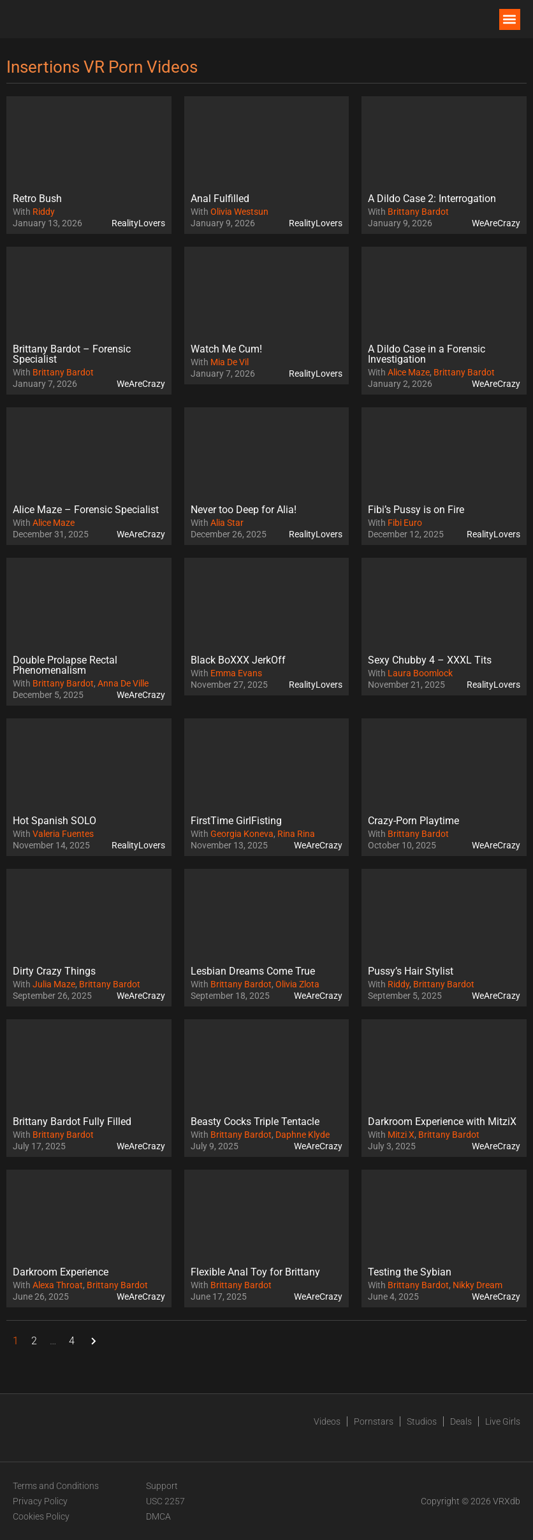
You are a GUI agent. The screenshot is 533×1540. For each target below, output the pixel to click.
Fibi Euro (405, 523)
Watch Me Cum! (226, 349)
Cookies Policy (41, 1516)
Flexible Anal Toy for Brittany (255, 1272)
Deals (461, 1421)
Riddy (44, 212)
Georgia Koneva (242, 834)
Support (162, 1486)
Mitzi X (401, 1135)
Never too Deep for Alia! (243, 510)
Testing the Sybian (409, 1272)
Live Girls (502, 1421)
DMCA (158, 1516)
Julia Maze (54, 984)
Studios (422, 1421)
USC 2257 (165, 1501)
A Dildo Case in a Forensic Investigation (426, 354)
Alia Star (227, 523)
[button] (509, 19)
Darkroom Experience (60, 1272)
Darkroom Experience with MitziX (442, 1121)
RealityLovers (138, 223)
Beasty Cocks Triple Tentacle (255, 1121)
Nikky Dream (477, 1285)
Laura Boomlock (420, 673)
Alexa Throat (58, 1285)
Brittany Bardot (418, 212)
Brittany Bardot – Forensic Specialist (72, 354)
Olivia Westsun (239, 212)
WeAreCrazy (496, 223)
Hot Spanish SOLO (54, 821)
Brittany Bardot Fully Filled (72, 1121)
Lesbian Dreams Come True (253, 971)
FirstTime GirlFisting (236, 821)
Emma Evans (236, 673)
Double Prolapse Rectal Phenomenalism (65, 665)
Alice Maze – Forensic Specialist (86, 510)
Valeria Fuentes (63, 834)
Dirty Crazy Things (54, 971)
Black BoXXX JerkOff (238, 660)
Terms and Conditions (56, 1486)
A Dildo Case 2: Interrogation (432, 198)
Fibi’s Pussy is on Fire (416, 510)
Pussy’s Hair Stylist (410, 971)
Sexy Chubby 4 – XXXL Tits (430, 660)
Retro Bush (37, 198)
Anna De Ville (123, 683)
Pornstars (373, 1421)
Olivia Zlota (297, 984)
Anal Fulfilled (220, 198)
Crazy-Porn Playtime (413, 821)
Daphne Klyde (302, 1135)
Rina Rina (296, 834)
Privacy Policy (40, 1501)
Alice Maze (409, 372)
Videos (327, 1421)
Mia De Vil (229, 362)
